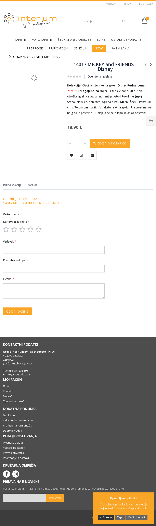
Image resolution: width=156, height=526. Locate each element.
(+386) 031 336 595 (17, 370)
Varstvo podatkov (14, 447)
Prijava (127, 3)
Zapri (120, 517)
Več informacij (136, 517)
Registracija (145, 3)
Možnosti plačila (13, 442)
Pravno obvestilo (13, 453)
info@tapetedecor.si (18, 374)
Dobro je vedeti (12, 430)
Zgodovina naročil (14, 401)
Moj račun (9, 396)
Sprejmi (107, 517)
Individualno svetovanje (18, 420)
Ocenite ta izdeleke (100, 76)
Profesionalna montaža (17, 425)
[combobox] (103, 21)
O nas (6, 386)
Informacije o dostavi (16, 458)
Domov (9, 57)
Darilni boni (10, 415)
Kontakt (111, 3)
